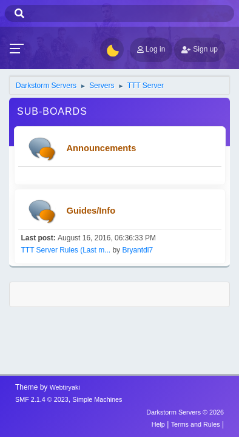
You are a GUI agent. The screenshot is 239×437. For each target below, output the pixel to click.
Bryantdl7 (137, 250)
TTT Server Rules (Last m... (66, 250)
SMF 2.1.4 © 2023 (42, 399)
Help (158, 424)
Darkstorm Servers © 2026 (185, 412)
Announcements (101, 148)
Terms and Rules (195, 424)
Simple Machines (97, 399)
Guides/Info (91, 210)
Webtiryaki (65, 387)
